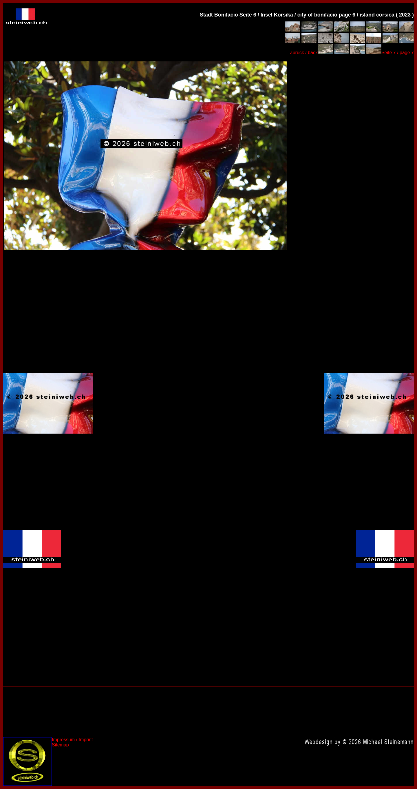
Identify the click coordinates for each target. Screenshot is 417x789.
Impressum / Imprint (72, 739)
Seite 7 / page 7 (397, 52)
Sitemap (60, 744)
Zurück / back (304, 52)
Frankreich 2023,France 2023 (145, 155)
